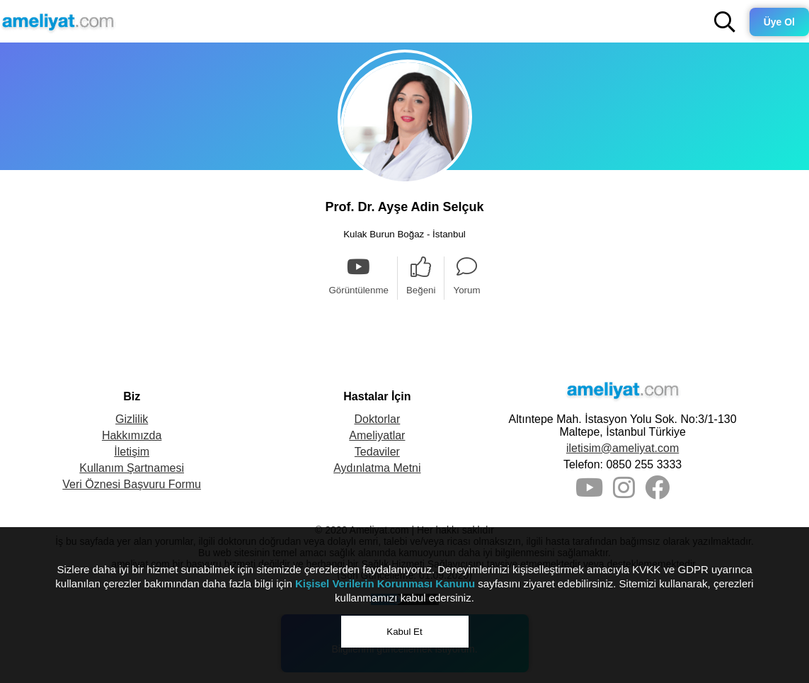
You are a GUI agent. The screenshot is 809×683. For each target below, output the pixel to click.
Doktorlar (377, 419)
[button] (724, 22)
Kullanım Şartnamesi (131, 468)
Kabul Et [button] (404, 631)
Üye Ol (779, 22)
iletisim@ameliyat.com (622, 448)
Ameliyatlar (377, 435)
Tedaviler (377, 452)
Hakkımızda (131, 435)
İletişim (131, 452)
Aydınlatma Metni (376, 468)
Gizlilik (131, 419)
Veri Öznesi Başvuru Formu (131, 484)
